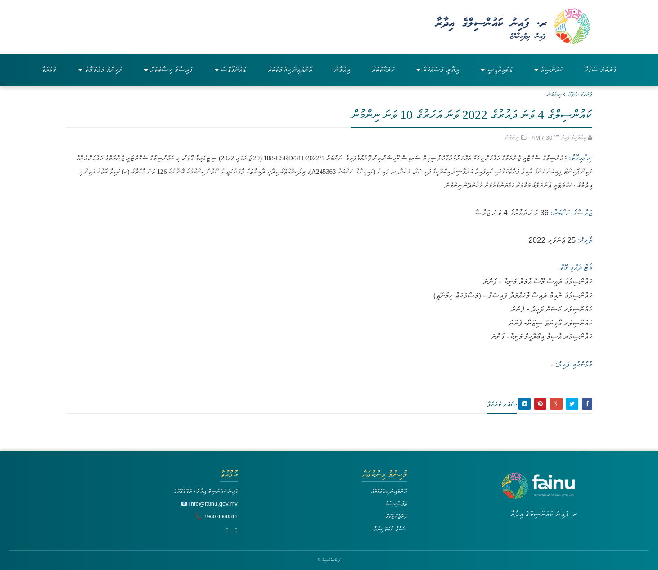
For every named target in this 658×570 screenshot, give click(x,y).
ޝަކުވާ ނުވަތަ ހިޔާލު (390, 528)
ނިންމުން (554, 94)
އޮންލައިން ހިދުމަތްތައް (290, 69)
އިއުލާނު (342, 69)
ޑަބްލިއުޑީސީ (496, 69)
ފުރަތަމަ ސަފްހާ (600, 69)
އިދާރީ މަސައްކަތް (437, 69)
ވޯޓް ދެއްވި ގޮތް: (575, 267)
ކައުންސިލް (548, 69)
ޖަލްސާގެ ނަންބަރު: (571, 212)
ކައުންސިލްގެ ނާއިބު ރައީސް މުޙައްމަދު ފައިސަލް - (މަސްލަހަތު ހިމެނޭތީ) (512, 295)
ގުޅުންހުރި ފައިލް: (573, 364)
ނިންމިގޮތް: (579, 158)
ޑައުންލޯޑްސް (230, 69)
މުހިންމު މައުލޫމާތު (100, 69)
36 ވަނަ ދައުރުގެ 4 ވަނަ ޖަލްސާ (512, 212)
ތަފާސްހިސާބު (396, 503)
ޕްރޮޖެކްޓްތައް (396, 516)
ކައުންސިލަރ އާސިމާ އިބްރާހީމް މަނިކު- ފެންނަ (541, 336)
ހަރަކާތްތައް (383, 69)
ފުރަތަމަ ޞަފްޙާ (580, 94)
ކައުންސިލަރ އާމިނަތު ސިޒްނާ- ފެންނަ (550, 323)
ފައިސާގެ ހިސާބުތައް (168, 69)
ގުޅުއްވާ (48, 69)
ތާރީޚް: (585, 240)
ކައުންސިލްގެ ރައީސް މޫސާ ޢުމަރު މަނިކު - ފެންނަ (537, 281)
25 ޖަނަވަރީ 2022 (552, 240)
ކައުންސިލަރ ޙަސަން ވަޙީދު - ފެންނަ (551, 309)
